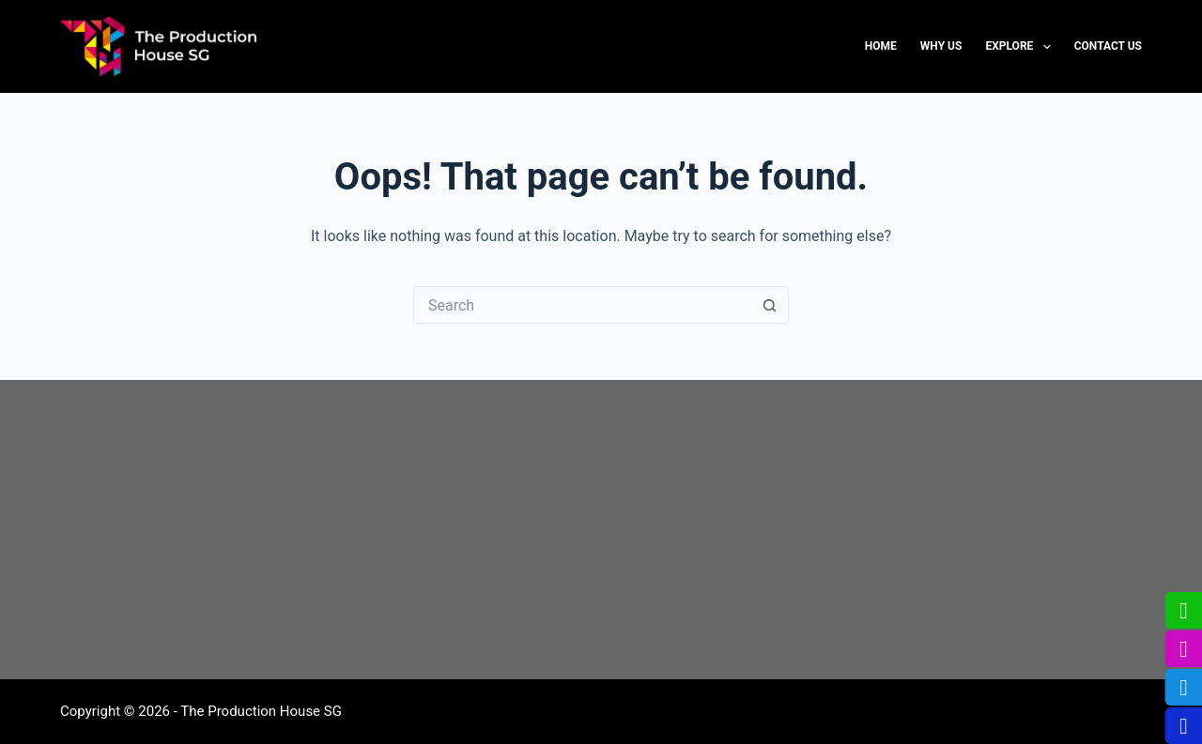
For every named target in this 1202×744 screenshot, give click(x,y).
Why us (941, 46)
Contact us (1108, 46)
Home (881, 46)
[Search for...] (582, 305)
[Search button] (770, 305)
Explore (1021, 47)
